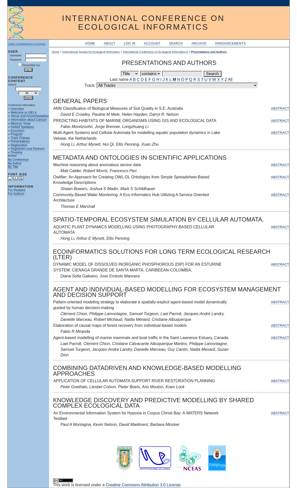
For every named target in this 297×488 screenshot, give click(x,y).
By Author (15, 163)
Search (176, 43)
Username (16, 55)
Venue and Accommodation (30, 116)
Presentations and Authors (209, 51)
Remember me (31, 65)
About (109, 43)
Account (152, 43)
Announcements (230, 43)
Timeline (16, 152)
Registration (19, 145)
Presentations (20, 141)
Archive (198, 43)
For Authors (16, 194)
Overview (17, 109)
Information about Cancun (29, 120)
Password (15, 59)
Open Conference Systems (27, 44)
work (66, 485)
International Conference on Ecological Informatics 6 (155, 51)
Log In (129, 43)
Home (90, 43)
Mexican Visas (21, 123)
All (230, 79)
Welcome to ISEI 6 (24, 112)
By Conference (18, 159)
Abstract (280, 108)
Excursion (18, 130)
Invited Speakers (22, 127)
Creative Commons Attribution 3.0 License (143, 485)
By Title (13, 167)
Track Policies (20, 138)
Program (17, 134)
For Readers (16, 190)
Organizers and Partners (28, 148)
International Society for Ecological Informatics (91, 51)
